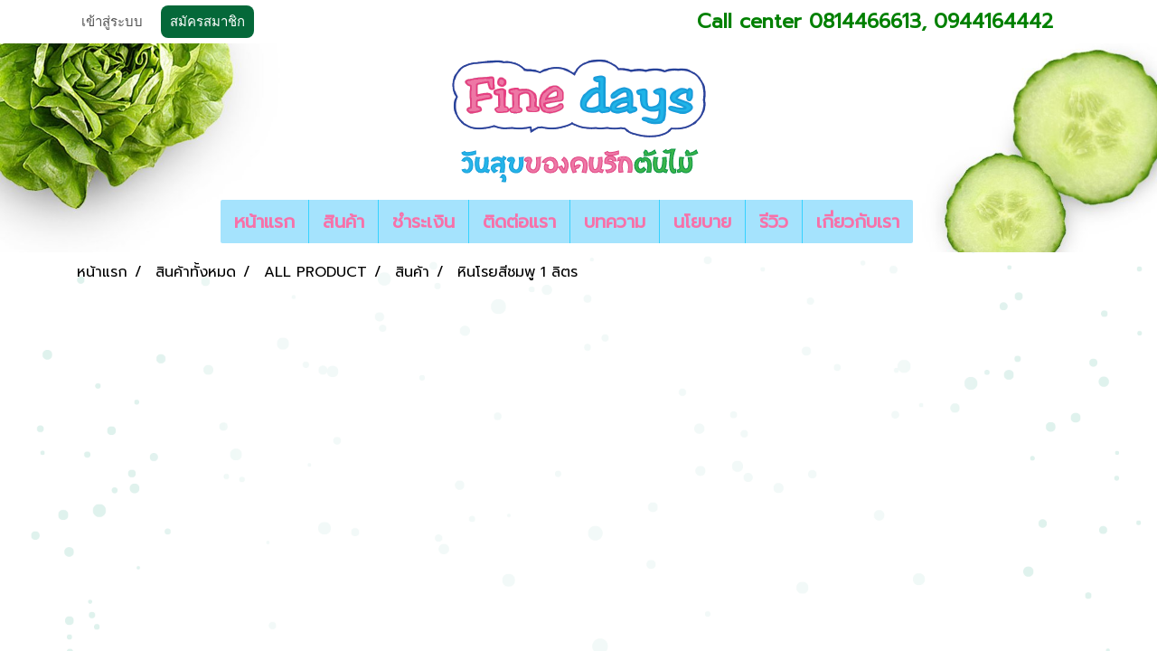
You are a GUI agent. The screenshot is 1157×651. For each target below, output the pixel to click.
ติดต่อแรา (519, 221)
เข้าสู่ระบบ (112, 21)
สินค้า (343, 221)
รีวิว (773, 221)
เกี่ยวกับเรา (857, 221)
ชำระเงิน (423, 221)
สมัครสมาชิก (207, 21)
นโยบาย (702, 221)
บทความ (614, 221)
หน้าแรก (264, 221)
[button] (929, 221)
